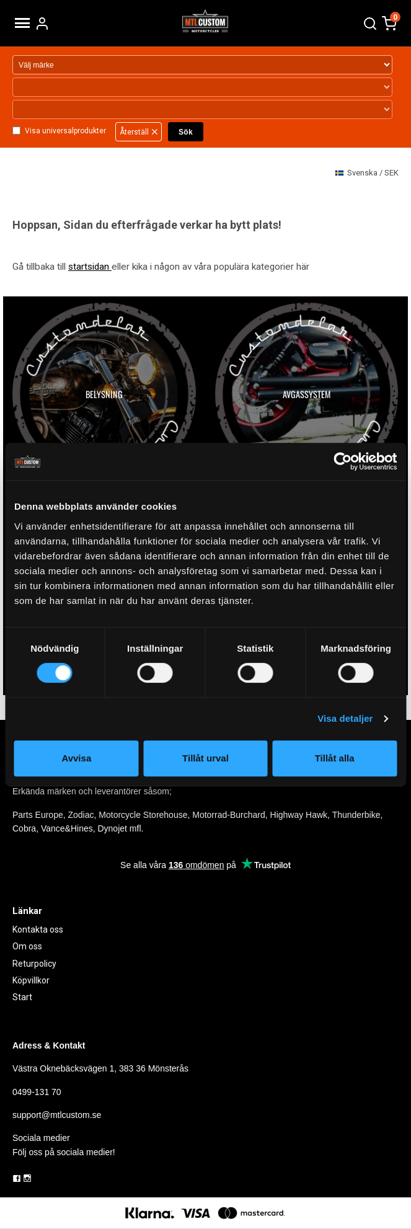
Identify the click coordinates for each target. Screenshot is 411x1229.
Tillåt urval (205, 758)
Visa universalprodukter (65, 130)
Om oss (27, 946)
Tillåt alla (335, 758)
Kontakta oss (37, 929)
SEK (367, 173)
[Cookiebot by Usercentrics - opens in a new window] (342, 461)
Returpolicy (34, 964)
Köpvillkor (31, 980)
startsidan (90, 266)
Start (22, 997)
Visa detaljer (345, 718)
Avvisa (76, 758)
